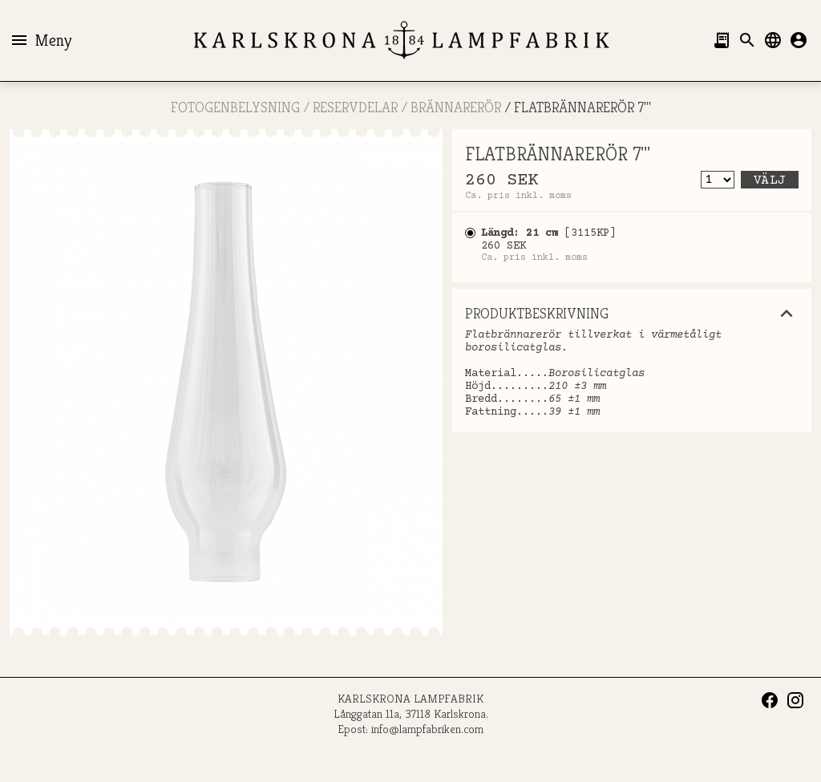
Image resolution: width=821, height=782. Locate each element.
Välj (770, 180)
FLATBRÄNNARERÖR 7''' (582, 107)
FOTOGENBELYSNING (235, 107)
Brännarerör (455, 107)
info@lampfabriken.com (427, 728)
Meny (40, 40)
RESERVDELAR (355, 107)
